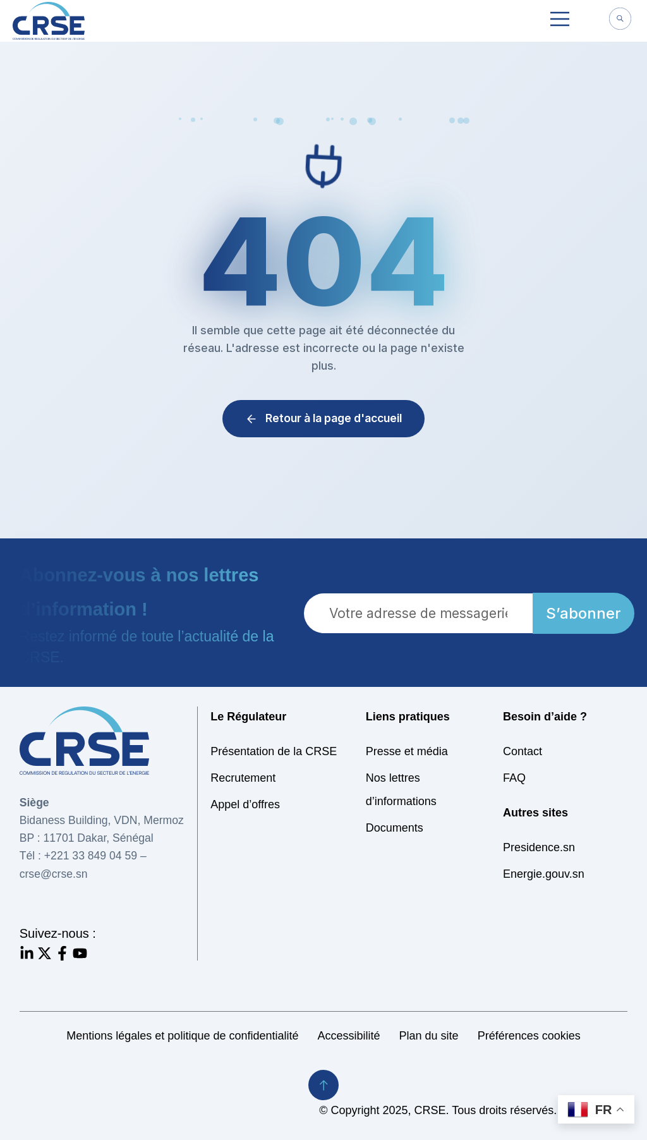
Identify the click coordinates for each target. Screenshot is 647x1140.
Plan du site (429, 1035)
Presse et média (407, 751)
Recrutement (242, 778)
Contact (522, 751)
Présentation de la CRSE (273, 751)
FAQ (514, 778)
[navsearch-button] (619, 20)
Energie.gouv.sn (543, 874)
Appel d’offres (245, 804)
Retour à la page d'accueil (323, 418)
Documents (394, 828)
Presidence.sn (539, 847)
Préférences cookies (529, 1035)
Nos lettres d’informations (401, 790)
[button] (560, 21)
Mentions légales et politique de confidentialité (182, 1035)
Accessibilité (349, 1035)
